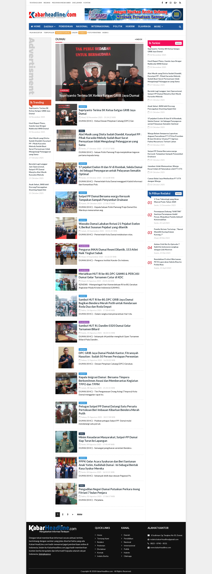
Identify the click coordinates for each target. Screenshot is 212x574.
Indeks (105, 33)
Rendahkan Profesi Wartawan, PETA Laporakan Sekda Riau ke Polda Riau (168, 262)
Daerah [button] (48, 26)
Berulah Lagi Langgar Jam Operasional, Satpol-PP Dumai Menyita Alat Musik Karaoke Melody (38, 169)
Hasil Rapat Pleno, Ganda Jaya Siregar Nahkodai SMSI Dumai (39, 126)
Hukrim (130, 26)
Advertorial (63, 33)
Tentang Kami (36, 3)
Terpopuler (49, 33)
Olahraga (144, 26)
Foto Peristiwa (94, 33)
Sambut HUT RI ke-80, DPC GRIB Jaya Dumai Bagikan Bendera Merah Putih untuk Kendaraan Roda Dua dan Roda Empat (108, 303)
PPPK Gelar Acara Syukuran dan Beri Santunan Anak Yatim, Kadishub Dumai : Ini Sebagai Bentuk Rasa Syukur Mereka (108, 465)
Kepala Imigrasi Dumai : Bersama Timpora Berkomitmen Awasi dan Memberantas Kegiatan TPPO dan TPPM (108, 381)
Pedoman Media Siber (61, 3)
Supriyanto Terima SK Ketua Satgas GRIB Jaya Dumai (39, 111)
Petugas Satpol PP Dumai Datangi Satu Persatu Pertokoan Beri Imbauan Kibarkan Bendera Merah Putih (109, 410)
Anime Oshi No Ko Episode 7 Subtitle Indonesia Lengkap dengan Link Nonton (166, 247)
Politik (117, 26)
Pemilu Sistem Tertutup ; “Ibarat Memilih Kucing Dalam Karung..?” (168, 232)
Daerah (64, 90)
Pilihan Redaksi (159, 193)
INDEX (178, 43)
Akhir (79, 514)
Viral (82, 131)
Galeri (75, 33)
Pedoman (101, 545)
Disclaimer (77, 3)
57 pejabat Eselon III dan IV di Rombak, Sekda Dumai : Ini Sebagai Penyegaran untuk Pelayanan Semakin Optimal (110, 170)
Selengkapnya (45, 554)
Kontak (87, 3)
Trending (37, 102)
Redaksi (47, 3)
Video (82, 33)
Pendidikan (66, 26)
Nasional (82, 26)
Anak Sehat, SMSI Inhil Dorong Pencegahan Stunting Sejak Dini (39, 187)
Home (36, 26)
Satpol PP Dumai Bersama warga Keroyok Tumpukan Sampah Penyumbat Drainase (165, 154)
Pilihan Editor (36, 33)
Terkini (154, 43)
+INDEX (138, 39)
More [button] (157, 26)
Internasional (100, 26)
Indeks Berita (102, 556)
